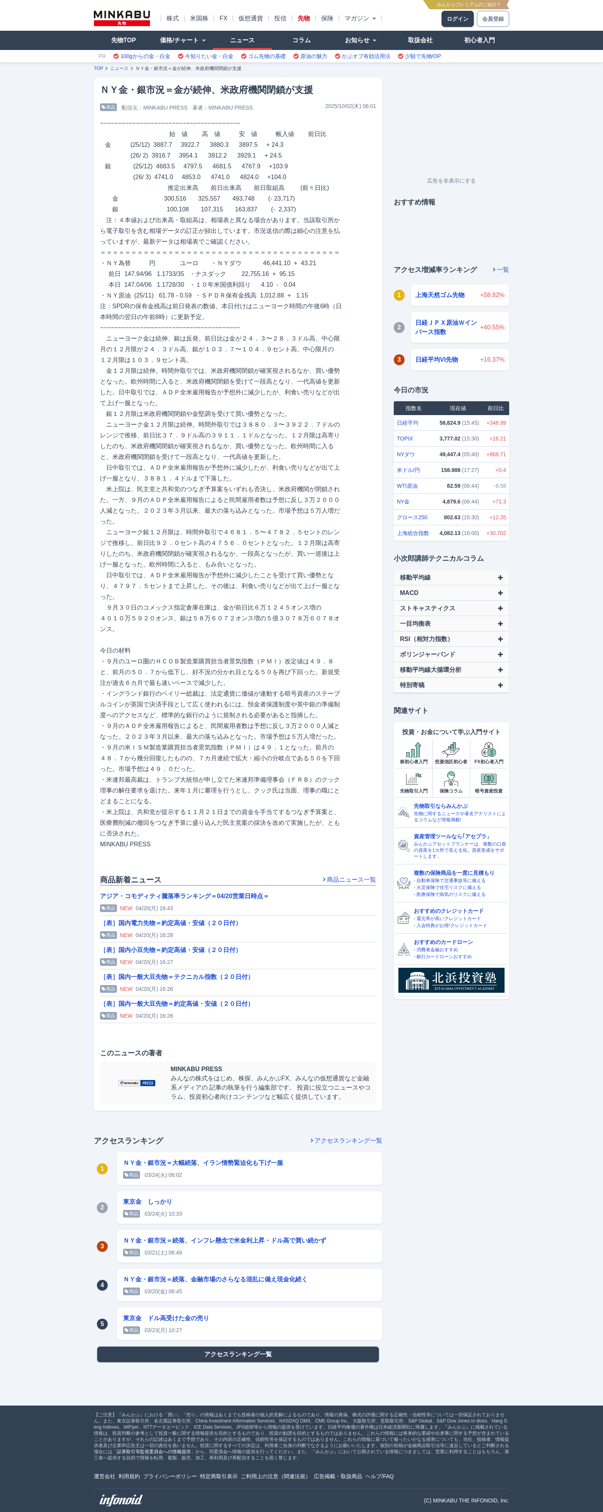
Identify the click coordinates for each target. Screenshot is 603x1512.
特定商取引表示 (219, 1476)
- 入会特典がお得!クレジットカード (450, 925)
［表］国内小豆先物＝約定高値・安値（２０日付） (171, 950)
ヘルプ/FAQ (379, 1476)
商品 (108, 107)
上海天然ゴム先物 (440, 295)
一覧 (501, 269)
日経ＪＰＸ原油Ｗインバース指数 (446, 327)
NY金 (403, 501)
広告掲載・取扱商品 (338, 1476)
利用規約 (129, 1476)
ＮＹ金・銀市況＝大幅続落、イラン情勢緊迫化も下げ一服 (203, 1163)
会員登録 (493, 19)
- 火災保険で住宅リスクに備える (447, 887)
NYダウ (406, 454)
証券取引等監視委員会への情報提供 (154, 1451)
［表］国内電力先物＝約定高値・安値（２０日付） (171, 923)
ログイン (457, 19)
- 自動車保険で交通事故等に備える (450, 880)
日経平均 (407, 423)
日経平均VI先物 (436, 359)
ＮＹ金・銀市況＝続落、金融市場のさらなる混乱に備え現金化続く (215, 1279)
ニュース (119, 68)
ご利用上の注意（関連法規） (276, 1476)
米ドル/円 (408, 470)
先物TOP (123, 40)
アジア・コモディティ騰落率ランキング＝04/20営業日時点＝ (184, 896)
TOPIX (405, 438)
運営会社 (104, 1476)
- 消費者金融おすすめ (436, 949)
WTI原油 (407, 486)
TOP (98, 68)
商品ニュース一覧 (349, 879)
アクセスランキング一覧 (346, 1140)
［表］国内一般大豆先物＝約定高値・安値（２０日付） (177, 1003)
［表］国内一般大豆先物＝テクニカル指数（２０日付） (177, 977)
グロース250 (412, 517)
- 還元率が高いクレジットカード (447, 918)
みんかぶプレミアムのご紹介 (468, 4)
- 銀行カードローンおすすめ (443, 956)
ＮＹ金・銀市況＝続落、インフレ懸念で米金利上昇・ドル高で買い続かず (224, 1240)
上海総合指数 (413, 533)
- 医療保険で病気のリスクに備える (450, 894)
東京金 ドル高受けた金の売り (166, 1318)
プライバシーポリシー (170, 1476)
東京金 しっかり (147, 1201)
